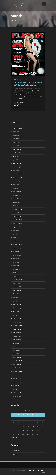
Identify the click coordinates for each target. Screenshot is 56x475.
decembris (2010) (17, 280)
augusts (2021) (17, 149)
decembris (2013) (17, 220)
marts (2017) (16, 188)
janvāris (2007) (17, 357)
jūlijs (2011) (16, 262)
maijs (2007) (16, 347)
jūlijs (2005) (16, 385)
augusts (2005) (17, 382)
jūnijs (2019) (16, 170)
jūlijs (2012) (16, 251)
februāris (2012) (17, 255)
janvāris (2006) (17, 368)
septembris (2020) (17, 156)
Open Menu (44, 4)
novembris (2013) (17, 223)
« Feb (12, 437)
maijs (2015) (16, 205)
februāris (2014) (17, 216)
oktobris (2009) (17, 308)
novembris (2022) (17, 142)
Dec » (16, 437)
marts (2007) (16, 354)
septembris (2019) (17, 167)
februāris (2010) (17, 304)
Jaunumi (15, 454)
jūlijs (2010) (16, 294)
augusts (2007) (17, 339)
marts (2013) (16, 237)
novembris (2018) (17, 174)
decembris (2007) (17, 336)
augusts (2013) (17, 227)
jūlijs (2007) (16, 343)
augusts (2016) (17, 191)
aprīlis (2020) (16, 160)
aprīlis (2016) (16, 195)
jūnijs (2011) (16, 265)
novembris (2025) (17, 128)
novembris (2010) (17, 283)
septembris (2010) (17, 287)
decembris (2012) (17, 244)
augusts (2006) (17, 364)
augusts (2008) (17, 332)
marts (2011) (16, 272)
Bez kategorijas (17, 450)
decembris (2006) (17, 361)
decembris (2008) (17, 325)
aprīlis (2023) (16, 138)
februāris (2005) (17, 392)
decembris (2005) (17, 371)
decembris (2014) (17, 209)
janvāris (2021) (17, 153)
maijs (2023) (16, 135)
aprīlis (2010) (16, 301)
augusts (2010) (17, 290)
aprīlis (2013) (16, 234)
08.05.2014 (16, 80)
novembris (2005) (17, 375)
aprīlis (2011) (16, 269)
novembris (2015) (17, 198)
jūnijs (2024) (16, 131)
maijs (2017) (16, 184)
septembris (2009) (17, 311)
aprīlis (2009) (16, 315)
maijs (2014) (16, 213)
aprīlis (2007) (16, 350)
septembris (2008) (17, 329)
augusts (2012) (17, 248)
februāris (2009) (17, 318)
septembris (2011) (17, 258)
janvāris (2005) (17, 396)
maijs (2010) (16, 297)
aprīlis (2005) (16, 389)
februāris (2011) (17, 276)
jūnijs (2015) (16, 202)
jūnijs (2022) (16, 146)
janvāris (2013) (17, 241)
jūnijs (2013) (16, 230)
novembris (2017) (17, 177)
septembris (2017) (17, 181)
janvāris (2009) (17, 322)
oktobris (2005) (17, 378)
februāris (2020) (17, 163)
